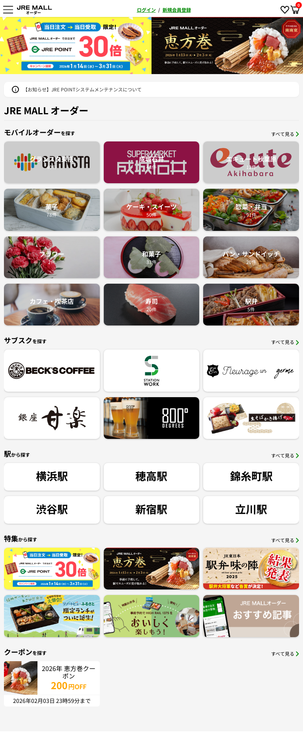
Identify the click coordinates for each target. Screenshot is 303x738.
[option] (83, 45)
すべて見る (285, 133)
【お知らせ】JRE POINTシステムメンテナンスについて (82, 89)
